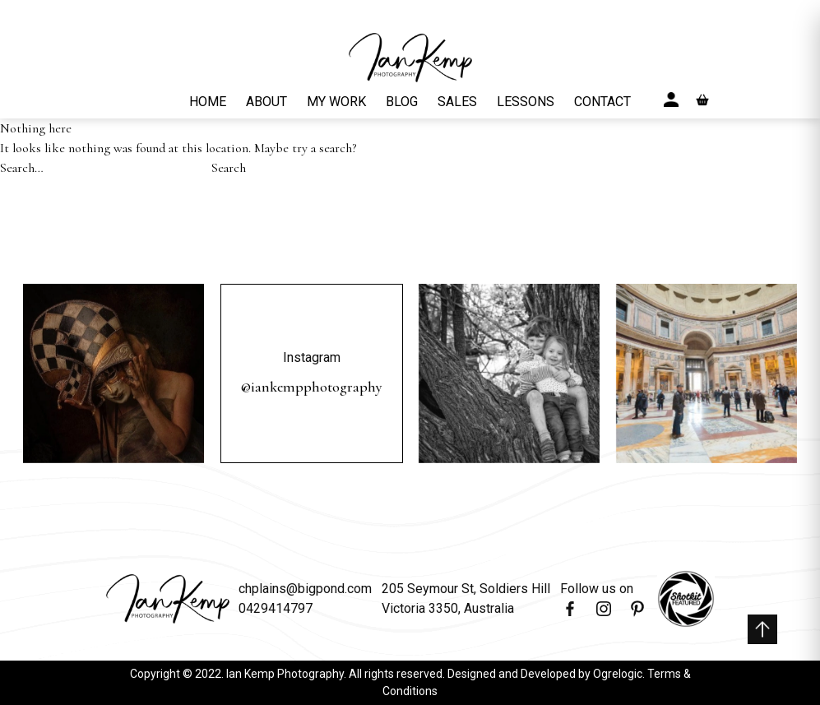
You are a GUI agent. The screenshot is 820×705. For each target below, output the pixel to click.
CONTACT (602, 101)
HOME (207, 101)
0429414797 (276, 608)
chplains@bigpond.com (305, 588)
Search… (22, 168)
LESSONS (525, 101)
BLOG (402, 101)
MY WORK (336, 101)
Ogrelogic (617, 673)
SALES (457, 101)
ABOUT (266, 101)
